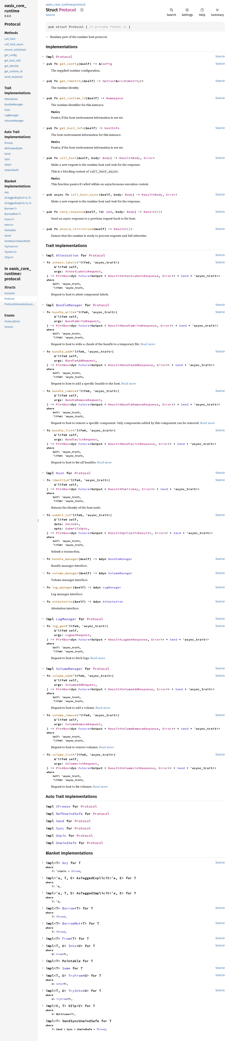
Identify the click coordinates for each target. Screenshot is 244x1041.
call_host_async (85, 194)
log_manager (62, 587)
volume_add (61, 676)
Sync (60, 828)
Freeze (64, 806)
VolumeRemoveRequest (83, 724)
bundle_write (63, 312)
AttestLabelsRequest (83, 271)
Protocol (64, 57)
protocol (79, 4)
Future (84, 276)
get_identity (71, 81)
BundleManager (69, 305)
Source (50, 15)
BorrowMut (71, 923)
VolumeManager (120, 573)
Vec (68, 524)
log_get (58, 626)
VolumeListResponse (138, 768)
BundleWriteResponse (139, 325)
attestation (62, 601)
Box (66, 276)
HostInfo (111, 128)
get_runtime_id (73, 98)
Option (108, 81)
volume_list (62, 754)
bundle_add (61, 351)
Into (72, 946)
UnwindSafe (66, 843)
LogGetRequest (77, 635)
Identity (132, 81)
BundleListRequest (81, 439)
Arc (120, 81)
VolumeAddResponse (137, 689)
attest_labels (64, 262)
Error (148, 158)
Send (184, 276)
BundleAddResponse (137, 365)
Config (106, 64)
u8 (74, 524)
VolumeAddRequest (80, 685)
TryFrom (75, 975)
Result (125, 158)
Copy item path (82, 10)
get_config (69, 64)
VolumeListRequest (81, 763)
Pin (59, 276)
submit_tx (60, 515)
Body (106, 158)
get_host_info (72, 128)
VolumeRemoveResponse (140, 728)
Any (65, 863)
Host (60, 473)
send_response (72, 212)
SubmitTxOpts (76, 528)
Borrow (68, 908)
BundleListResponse (138, 444)
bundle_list (62, 430)
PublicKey (129, 489)
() (158, 212)
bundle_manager (65, 559)
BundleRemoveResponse (140, 404)
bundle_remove (64, 391)
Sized (76, 871)
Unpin (61, 835)
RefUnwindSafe (69, 814)
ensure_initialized (76, 229)
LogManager (112, 587)
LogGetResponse (134, 639)
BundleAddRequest (80, 360)
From (66, 938)
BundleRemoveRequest (83, 400)
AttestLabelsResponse (140, 276)
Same (66, 968)
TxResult (141, 533)
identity (59, 480)
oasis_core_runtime (59, 4)
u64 (109, 212)
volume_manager (65, 573)
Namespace (114, 98)
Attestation (67, 255)
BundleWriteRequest (82, 321)
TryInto (75, 990)
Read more (147, 344)
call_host (68, 158)
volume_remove (64, 715)
